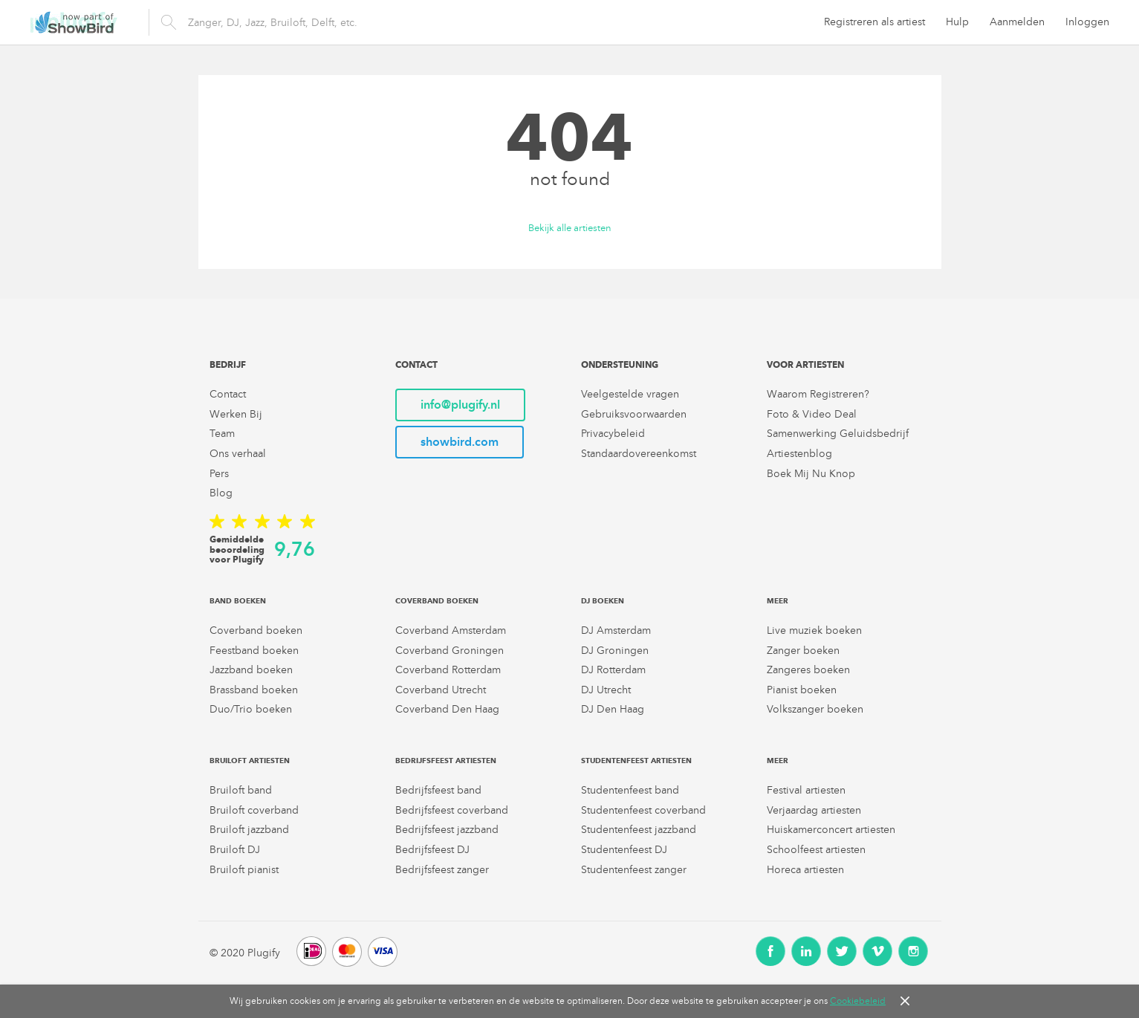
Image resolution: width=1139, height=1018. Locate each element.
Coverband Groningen (449, 650)
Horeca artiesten (805, 869)
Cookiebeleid (858, 1001)
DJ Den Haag (612, 709)
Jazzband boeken (251, 670)
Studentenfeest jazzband (638, 829)
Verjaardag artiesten (814, 810)
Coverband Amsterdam (450, 630)
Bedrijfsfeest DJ (432, 849)
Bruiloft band (241, 790)
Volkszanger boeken (815, 709)
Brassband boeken (254, 690)
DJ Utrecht (606, 690)
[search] (396, 22)
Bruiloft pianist (244, 869)
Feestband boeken (254, 650)
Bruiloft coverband (254, 810)
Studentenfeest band (630, 790)
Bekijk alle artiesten (569, 228)
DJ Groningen (615, 650)
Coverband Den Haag (447, 709)
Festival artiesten (806, 790)
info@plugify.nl (460, 405)
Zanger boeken (803, 650)
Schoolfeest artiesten (816, 849)
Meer (777, 601)
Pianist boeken (802, 690)
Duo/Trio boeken (251, 709)
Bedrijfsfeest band (438, 790)
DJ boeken (602, 601)
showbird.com (460, 442)
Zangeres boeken (808, 670)
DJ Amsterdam (616, 630)
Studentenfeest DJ (624, 849)
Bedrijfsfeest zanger (442, 869)
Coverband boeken (256, 630)
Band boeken (238, 601)
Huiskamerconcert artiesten (831, 829)
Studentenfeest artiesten (636, 760)
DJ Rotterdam (613, 670)
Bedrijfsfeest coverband (451, 810)
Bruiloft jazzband (249, 829)
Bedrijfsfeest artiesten (445, 760)
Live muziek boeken (814, 630)
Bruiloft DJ (235, 849)
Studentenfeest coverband (643, 810)
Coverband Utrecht (440, 690)
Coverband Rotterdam (448, 670)
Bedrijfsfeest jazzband (447, 829)
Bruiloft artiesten (250, 760)
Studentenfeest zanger (634, 869)
